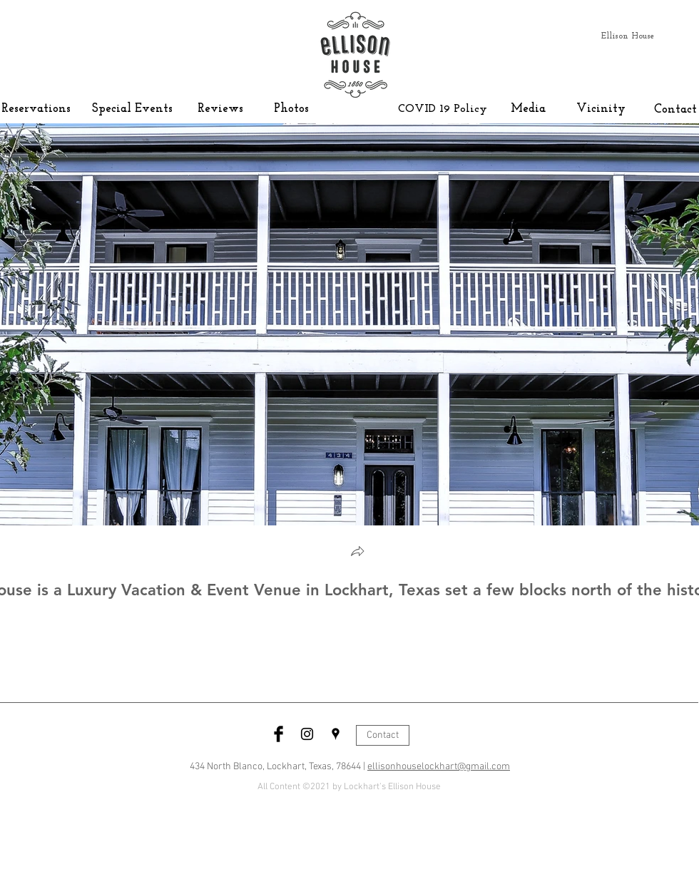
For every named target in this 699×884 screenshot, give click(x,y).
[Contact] (675, 110)
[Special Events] (132, 109)
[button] (357, 553)
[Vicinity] (601, 109)
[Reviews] (220, 109)
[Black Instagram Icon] (307, 734)
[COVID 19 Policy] (442, 109)
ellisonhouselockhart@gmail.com (438, 767)
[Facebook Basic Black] (278, 734)
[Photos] (291, 109)
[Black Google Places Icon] (335, 734)
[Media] (528, 109)
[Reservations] (36, 109)
